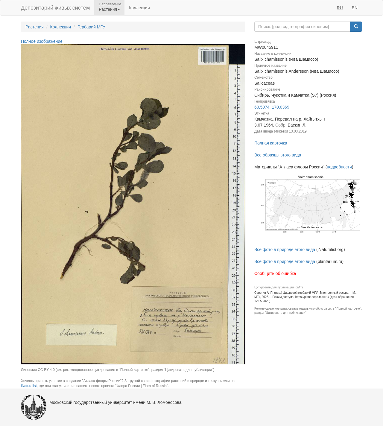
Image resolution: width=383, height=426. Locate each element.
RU (340, 7)
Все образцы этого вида (277, 155)
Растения (34, 27)
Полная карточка (270, 143)
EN (355, 7)
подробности (339, 167)
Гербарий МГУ (91, 27)
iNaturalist (29, 386)
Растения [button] (109, 9)
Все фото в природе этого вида (284, 249)
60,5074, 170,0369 (271, 107)
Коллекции (139, 7)
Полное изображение (42, 41)
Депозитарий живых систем (55, 8)
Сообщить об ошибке (275, 273)
